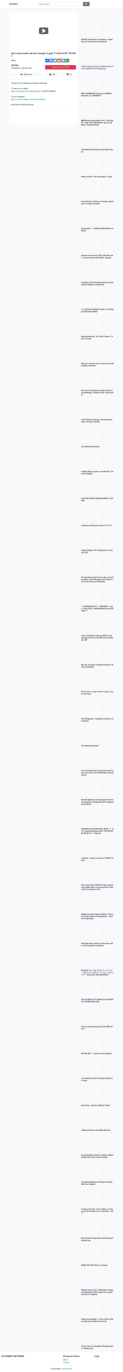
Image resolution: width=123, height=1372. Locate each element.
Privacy (66, 1362)
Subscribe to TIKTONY (61, 67)
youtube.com (67, 1369)
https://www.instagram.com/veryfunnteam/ (28, 99)
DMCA (65, 1360)
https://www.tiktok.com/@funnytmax (26, 91)
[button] (86, 4)
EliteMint (13, 4)
